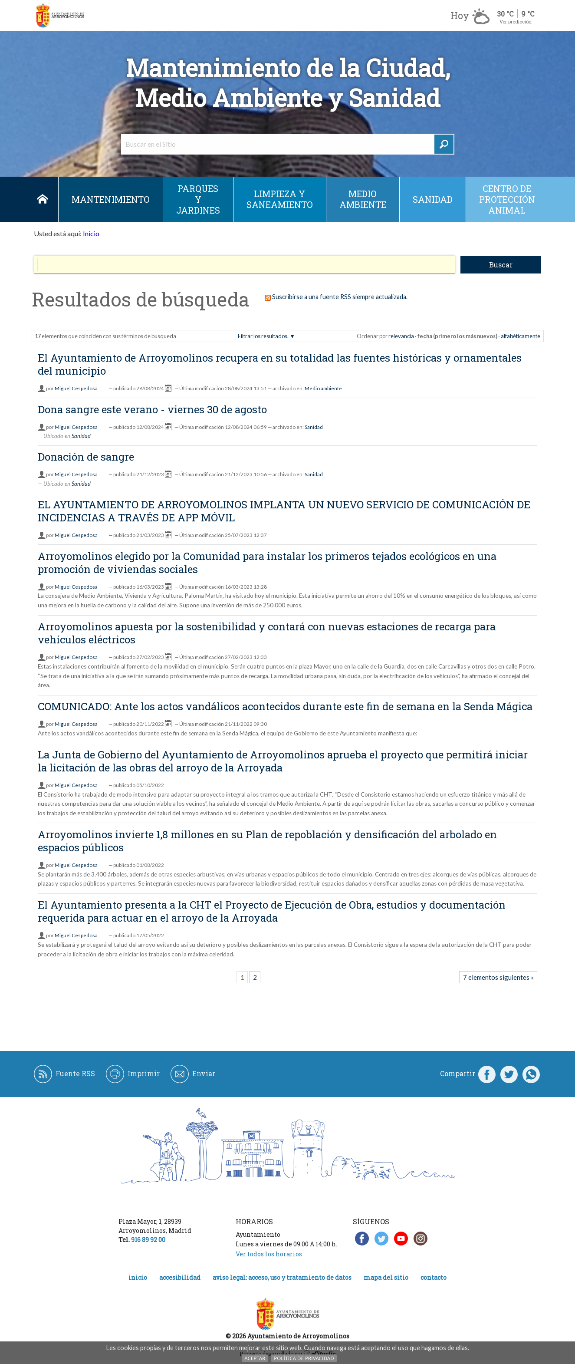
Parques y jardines (198, 199)
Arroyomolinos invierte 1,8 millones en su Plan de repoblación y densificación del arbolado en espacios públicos (267, 840)
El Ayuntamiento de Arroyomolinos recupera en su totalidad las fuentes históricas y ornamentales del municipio (280, 364)
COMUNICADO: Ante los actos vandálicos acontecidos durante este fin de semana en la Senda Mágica (285, 706)
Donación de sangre (86, 457)
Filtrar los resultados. (263, 336)
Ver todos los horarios (269, 1254)
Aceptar (254, 1358)
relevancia (401, 336)
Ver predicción (515, 21)
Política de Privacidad (304, 1358)
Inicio (42, 199)
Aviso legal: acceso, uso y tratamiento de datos (282, 1277)
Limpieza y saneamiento (279, 199)
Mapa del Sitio (386, 1277)
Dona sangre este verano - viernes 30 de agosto (152, 409)
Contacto (434, 1277)
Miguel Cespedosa (76, 388)
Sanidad (433, 199)
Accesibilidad (179, 1277)
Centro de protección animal (507, 199)
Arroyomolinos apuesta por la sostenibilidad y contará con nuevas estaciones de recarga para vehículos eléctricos (267, 632)
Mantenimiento (111, 199)
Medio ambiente (362, 199)
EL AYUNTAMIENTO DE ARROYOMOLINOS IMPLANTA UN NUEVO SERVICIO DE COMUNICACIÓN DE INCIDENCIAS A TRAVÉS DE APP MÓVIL (284, 510)
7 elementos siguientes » (498, 977)
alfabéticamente (520, 336)
